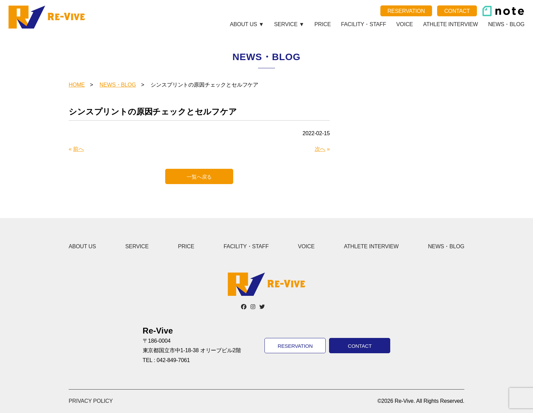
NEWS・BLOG (506, 24)
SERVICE (137, 246)
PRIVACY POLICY (91, 401)
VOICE (404, 24)
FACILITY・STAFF (363, 24)
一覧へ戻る (199, 177)
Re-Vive (47, 17)
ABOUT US (82, 246)
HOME (77, 85)
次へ (320, 149)
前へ (78, 149)
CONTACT (457, 11)
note (503, 11)
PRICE (322, 24)
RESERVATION (406, 11)
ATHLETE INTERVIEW (450, 24)
